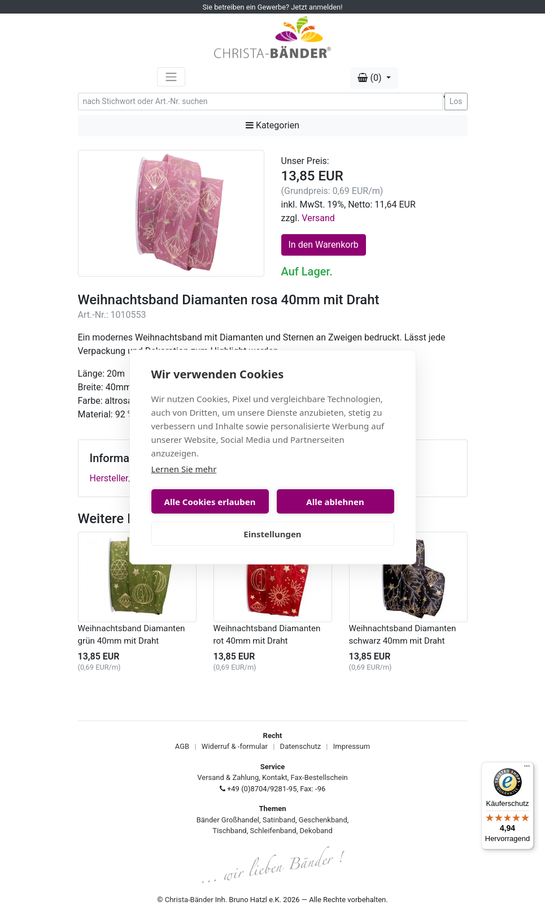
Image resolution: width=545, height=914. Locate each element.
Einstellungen (272, 534)
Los (456, 101)
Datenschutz (300, 746)
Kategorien (272, 125)
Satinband (279, 820)
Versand (318, 218)
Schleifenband (273, 830)
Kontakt (274, 777)
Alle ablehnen (335, 501)
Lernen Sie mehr (184, 469)
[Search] (260, 101)
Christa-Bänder (189, 899)
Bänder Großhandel (228, 820)
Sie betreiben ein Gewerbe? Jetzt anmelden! (273, 7)
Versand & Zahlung (228, 777)
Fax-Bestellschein (319, 777)
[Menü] (527, 768)
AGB (182, 746)
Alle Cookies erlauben (210, 501)
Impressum (351, 746)
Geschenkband (323, 820)
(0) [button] (370, 77)
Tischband (229, 830)
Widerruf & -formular (235, 746)
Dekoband (316, 830)
